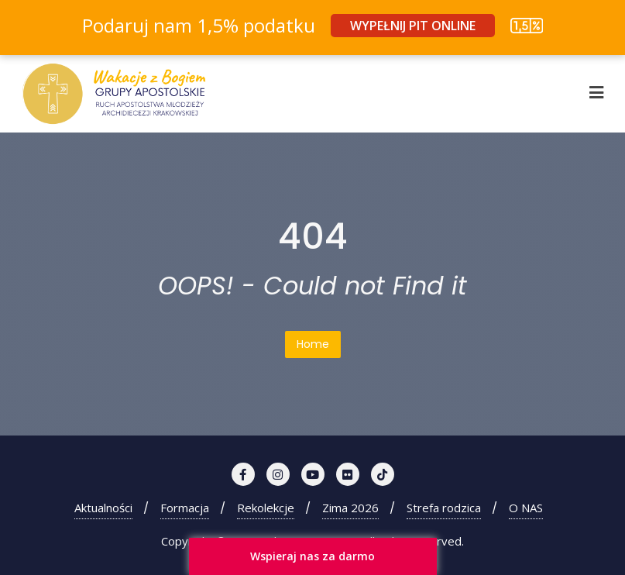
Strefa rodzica (444, 507)
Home (313, 344)
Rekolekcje (265, 507)
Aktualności (103, 507)
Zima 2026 (350, 507)
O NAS (526, 507)
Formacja (184, 507)
